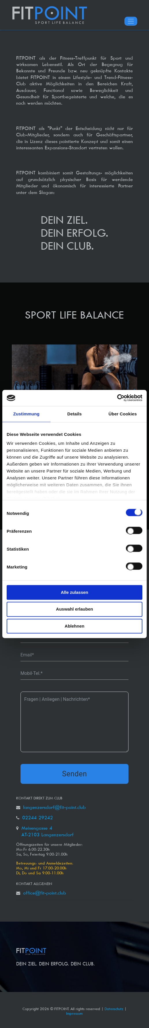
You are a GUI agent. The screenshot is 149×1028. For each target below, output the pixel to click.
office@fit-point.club (44, 893)
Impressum (74, 1013)
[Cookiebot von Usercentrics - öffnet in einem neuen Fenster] (117, 398)
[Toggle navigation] (130, 21)
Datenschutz (114, 1008)
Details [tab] (74, 413)
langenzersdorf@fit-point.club (54, 807)
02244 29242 (37, 817)
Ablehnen (74, 626)
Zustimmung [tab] (26, 413)
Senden (74, 774)
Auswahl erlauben (74, 609)
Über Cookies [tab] (123, 413)
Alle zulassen (74, 592)
